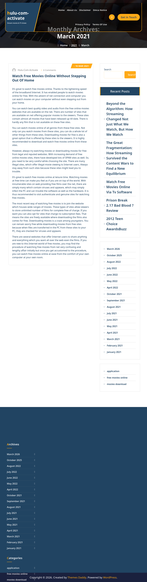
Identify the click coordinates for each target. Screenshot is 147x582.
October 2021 (114, 294)
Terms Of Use (99, 24)
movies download (116, 384)
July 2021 (112, 313)
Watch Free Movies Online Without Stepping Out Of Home (49, 78)
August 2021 (114, 306)
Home (61, 10)
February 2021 (115, 345)
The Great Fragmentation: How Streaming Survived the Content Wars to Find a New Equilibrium (120, 158)
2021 (74, 45)
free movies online (117, 377)
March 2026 (113, 248)
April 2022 (112, 287)
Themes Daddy (76, 577)
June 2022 (112, 274)
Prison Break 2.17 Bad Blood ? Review (120, 205)
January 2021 (114, 352)
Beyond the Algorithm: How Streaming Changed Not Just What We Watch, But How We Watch (119, 119)
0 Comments (48, 70)
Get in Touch (129, 17)
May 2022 (112, 281)
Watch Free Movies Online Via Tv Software (119, 186)
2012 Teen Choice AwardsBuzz (116, 223)
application (113, 371)
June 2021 (112, 319)
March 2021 (113, 339)
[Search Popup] (112, 17)
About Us (72, 10)
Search (107, 69)
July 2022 (112, 268)
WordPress (110, 577)
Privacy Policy (82, 24)
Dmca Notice (100, 10)
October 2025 (114, 255)
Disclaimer (85, 10)
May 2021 (112, 326)
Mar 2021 (81, 65)
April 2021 (112, 332)
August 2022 (114, 261)
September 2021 (116, 300)
